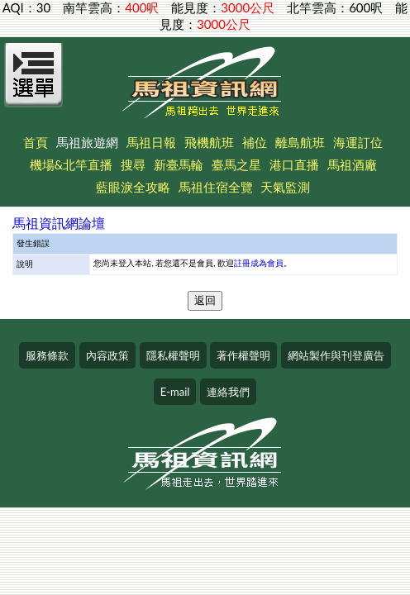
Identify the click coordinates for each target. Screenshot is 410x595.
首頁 (35, 142)
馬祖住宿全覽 (216, 186)
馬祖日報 (151, 142)
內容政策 (107, 355)
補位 (254, 142)
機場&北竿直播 (71, 164)
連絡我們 (228, 391)
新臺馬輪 (178, 164)
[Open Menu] (34, 84)
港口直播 (294, 164)
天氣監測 (285, 186)
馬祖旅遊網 (87, 142)
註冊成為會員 (259, 263)
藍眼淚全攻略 (133, 186)
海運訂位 (358, 142)
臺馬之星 (236, 164)
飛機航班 (209, 142)
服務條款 (47, 355)
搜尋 (133, 164)
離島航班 (300, 142)
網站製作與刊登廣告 (336, 355)
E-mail (175, 391)
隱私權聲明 (173, 355)
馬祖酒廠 (352, 164)
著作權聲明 (243, 355)
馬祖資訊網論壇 (58, 223)
